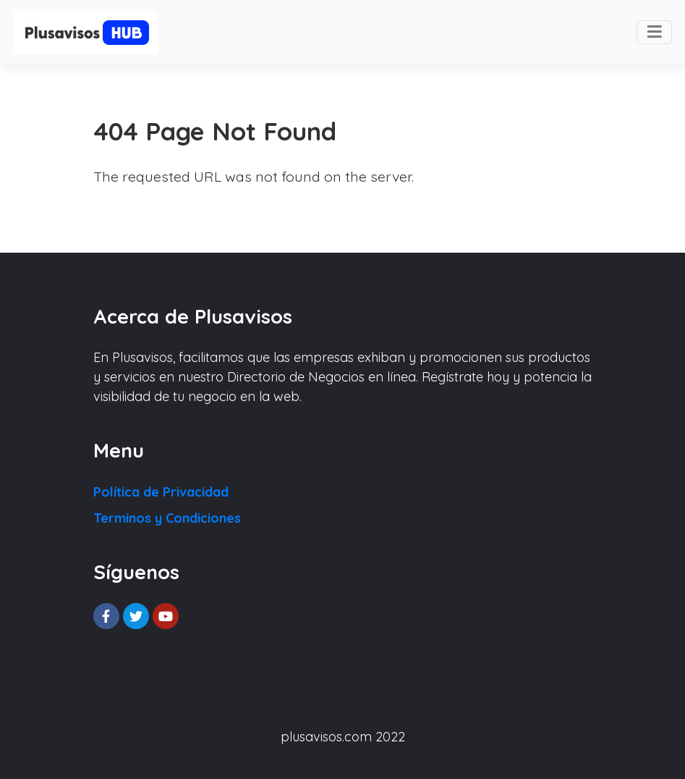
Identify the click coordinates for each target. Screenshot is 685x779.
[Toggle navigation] (654, 32)
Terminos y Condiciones (167, 518)
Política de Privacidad (161, 492)
